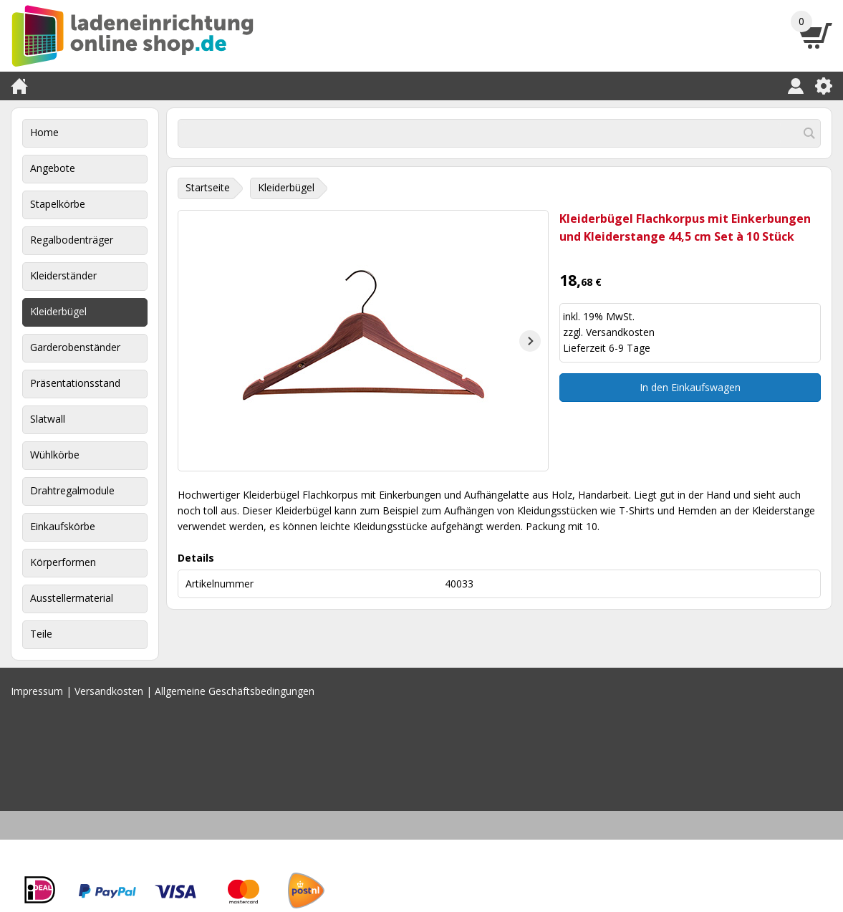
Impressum (37, 691)
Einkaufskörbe (62, 526)
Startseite (208, 187)
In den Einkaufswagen (690, 387)
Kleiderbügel (58, 311)
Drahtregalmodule (72, 490)
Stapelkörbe (57, 204)
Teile (41, 633)
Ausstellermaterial (71, 598)
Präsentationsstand (75, 383)
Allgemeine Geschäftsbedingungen (234, 691)
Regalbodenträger (71, 239)
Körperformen (63, 562)
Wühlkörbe (55, 454)
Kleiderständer (63, 275)
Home (44, 132)
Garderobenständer (75, 347)
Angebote (52, 168)
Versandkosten (620, 332)
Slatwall (47, 419)
